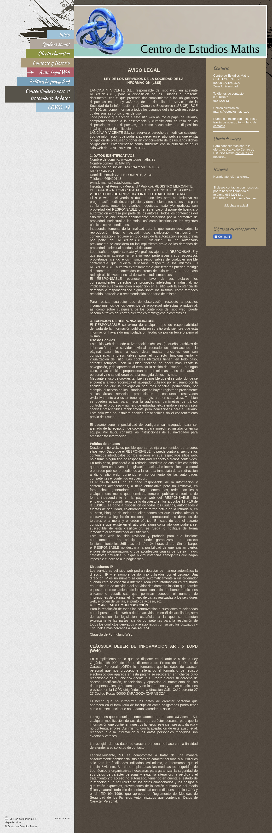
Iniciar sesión (61, 818)
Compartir (222, 236)
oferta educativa (224, 149)
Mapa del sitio (13, 822)
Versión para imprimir (20, 819)
